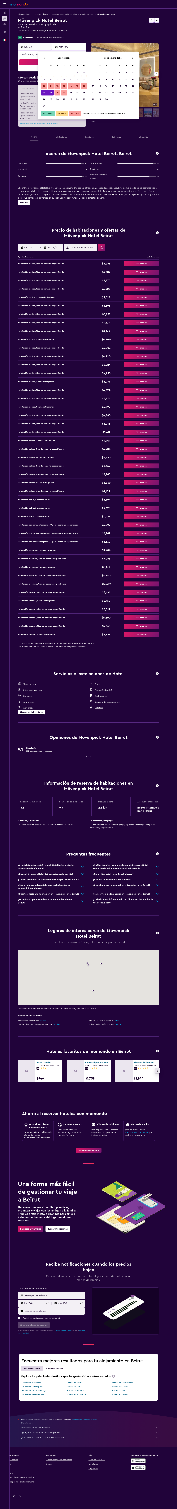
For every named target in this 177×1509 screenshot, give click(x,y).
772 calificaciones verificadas (53, 38)
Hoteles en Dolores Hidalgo (39, 1391)
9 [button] (84, 79)
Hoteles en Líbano (45, 14)
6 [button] (64, 79)
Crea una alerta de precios (141, 1133)
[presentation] (118, 1376)
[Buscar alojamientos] (4, 18)
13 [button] (64, 86)
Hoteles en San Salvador (127, 1383)
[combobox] (59, 1295)
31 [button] (44, 106)
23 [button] (84, 92)
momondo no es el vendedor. (95, 1427)
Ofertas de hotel (29, 14)
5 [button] (57, 79)
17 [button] (44, 92)
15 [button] (77, 86)
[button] (5, 4)
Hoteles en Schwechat (81, 1394)
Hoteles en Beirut (91, 14)
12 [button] (57, 86)
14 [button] (71, 86)
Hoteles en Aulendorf (36, 1383)
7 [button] (70, 79)
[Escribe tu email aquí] (59, 1311)
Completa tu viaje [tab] (59, 1369)
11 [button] (51, 86)
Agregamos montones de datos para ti (95, 1432)
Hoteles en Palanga (79, 1391)
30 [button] (84, 99)
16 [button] (84, 86)
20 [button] (64, 92)
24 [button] (44, 99)
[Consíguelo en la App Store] (143, 1467)
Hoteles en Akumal (79, 1383)
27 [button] (64, 99)
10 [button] (44, 86)
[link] (93, 1150)
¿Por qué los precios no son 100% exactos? (95, 1437)
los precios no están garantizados (89, 1419)
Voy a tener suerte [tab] (36, 1369)
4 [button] (50, 79)
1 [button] (77, 73)
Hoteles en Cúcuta (124, 1387)
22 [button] (77, 92)
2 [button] (84, 73)
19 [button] (57, 92)
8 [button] (77, 79)
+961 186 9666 (30, 34)
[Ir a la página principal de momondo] (19, 4)
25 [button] (51, 99)
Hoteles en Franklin (124, 1394)
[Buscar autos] (4, 24)
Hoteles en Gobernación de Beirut (69, 14)
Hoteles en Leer (123, 1391)
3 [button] (44, 79)
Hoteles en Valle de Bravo (38, 1394)
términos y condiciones (67, 1331)
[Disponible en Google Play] (143, 1460)
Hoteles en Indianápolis (37, 1387)
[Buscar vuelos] (4, 12)
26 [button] (57, 99)
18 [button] (51, 92)
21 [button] (71, 92)
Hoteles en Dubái (79, 1387)
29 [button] (77, 99)
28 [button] (70, 99)
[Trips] (4, 32)
